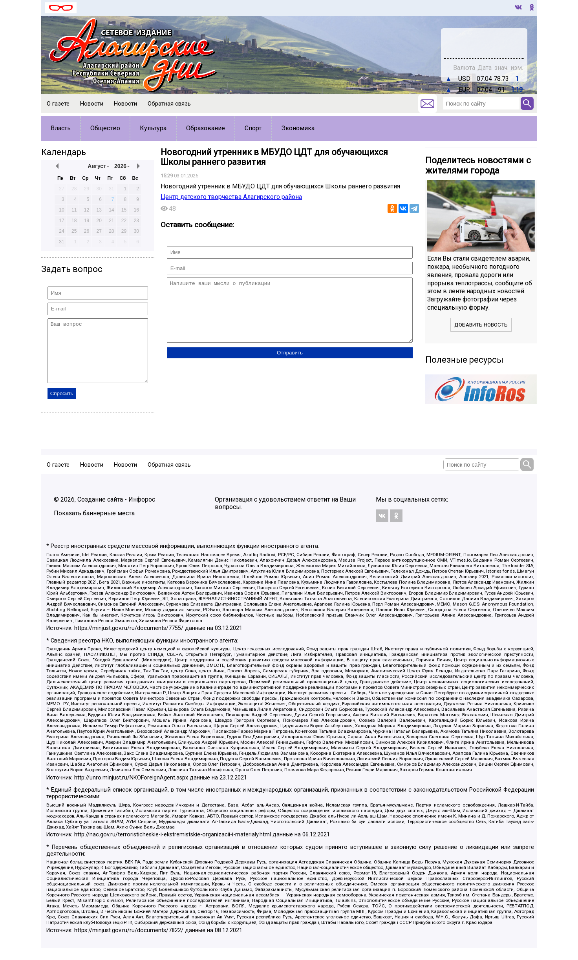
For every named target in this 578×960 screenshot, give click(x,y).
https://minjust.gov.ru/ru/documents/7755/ (128, 640)
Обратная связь (169, 103)
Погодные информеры (484, 46)
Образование (205, 128)
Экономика (298, 128)
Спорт (253, 128)
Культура (153, 128)
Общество (105, 128)
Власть (61, 128)
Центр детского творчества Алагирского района (231, 197)
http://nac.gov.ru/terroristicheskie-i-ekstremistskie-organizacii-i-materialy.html (172, 846)
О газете (58, 103)
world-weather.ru (484, 39)
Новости (91, 103)
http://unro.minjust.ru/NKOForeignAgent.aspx (131, 789)
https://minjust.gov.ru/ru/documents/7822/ (128, 942)
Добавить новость (481, 325)
